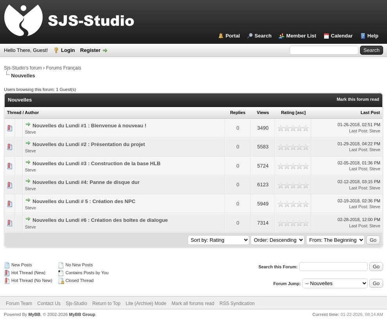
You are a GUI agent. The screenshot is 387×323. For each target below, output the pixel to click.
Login (68, 50)
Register (90, 50)
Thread (14, 112)
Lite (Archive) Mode (145, 303)
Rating (287, 112)
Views (263, 112)
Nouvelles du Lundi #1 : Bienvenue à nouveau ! (89, 125)
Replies (237, 112)
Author (32, 112)
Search (262, 36)
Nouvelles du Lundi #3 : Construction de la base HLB (96, 163)
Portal (233, 36)
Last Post (370, 112)
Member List (301, 36)
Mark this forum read (358, 99)
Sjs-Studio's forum (23, 68)
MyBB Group (82, 314)
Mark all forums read (193, 303)
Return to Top (106, 303)
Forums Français (63, 68)
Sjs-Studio (76, 303)
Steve (30, 132)
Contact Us (48, 303)
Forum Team (19, 303)
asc (300, 112)
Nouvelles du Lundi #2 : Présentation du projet (88, 144)
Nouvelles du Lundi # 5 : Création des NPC (83, 201)
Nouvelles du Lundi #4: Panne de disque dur (86, 182)
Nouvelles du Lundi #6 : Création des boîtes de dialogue (100, 220)
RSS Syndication (237, 303)
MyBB (34, 314)
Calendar (342, 36)
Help (372, 36)
